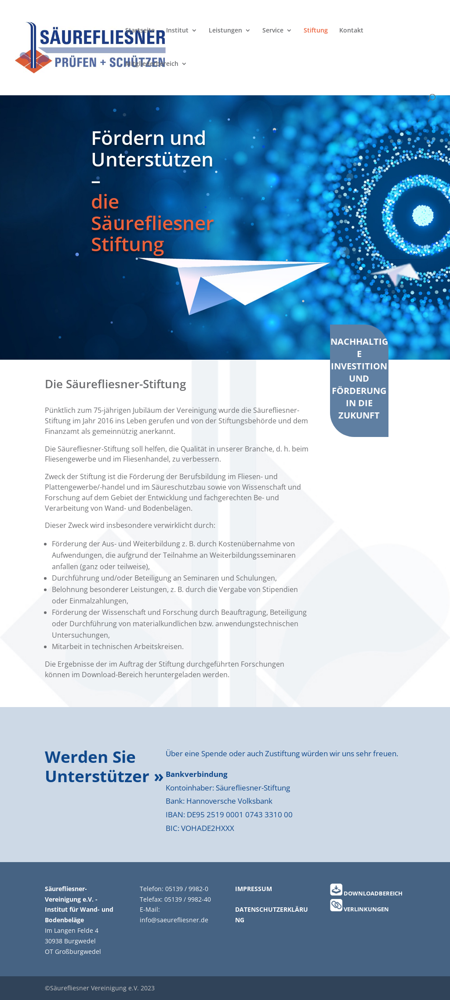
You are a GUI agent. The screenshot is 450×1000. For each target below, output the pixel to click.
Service (272, 30)
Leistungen (225, 30)
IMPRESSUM (253, 888)
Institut (177, 30)
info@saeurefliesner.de (174, 920)
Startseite (140, 30)
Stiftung (316, 30)
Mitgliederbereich (151, 64)
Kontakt (351, 30)
